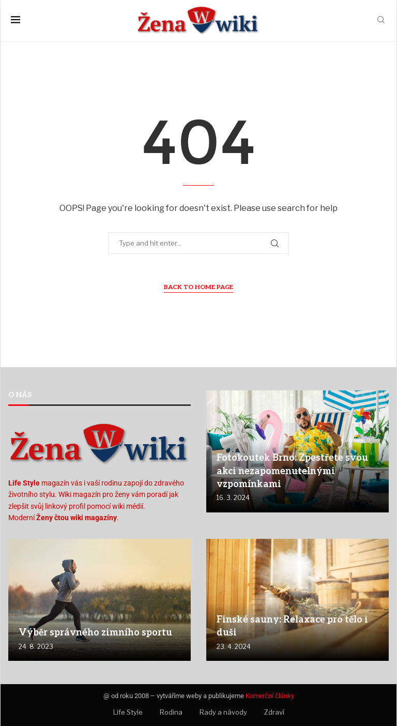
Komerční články (270, 696)
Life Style (128, 712)
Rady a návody (223, 712)
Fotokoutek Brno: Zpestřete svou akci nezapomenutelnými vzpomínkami (292, 470)
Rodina (171, 712)
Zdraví (274, 712)
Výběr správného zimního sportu (95, 632)
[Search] (381, 20)
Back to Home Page (198, 287)
